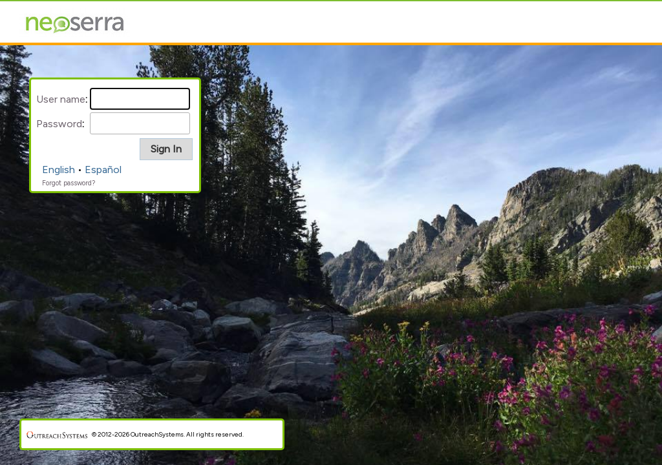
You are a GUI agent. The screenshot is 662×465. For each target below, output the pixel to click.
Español (103, 169)
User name (60, 99)
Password (59, 124)
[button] (166, 149)
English (58, 169)
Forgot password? (68, 183)
